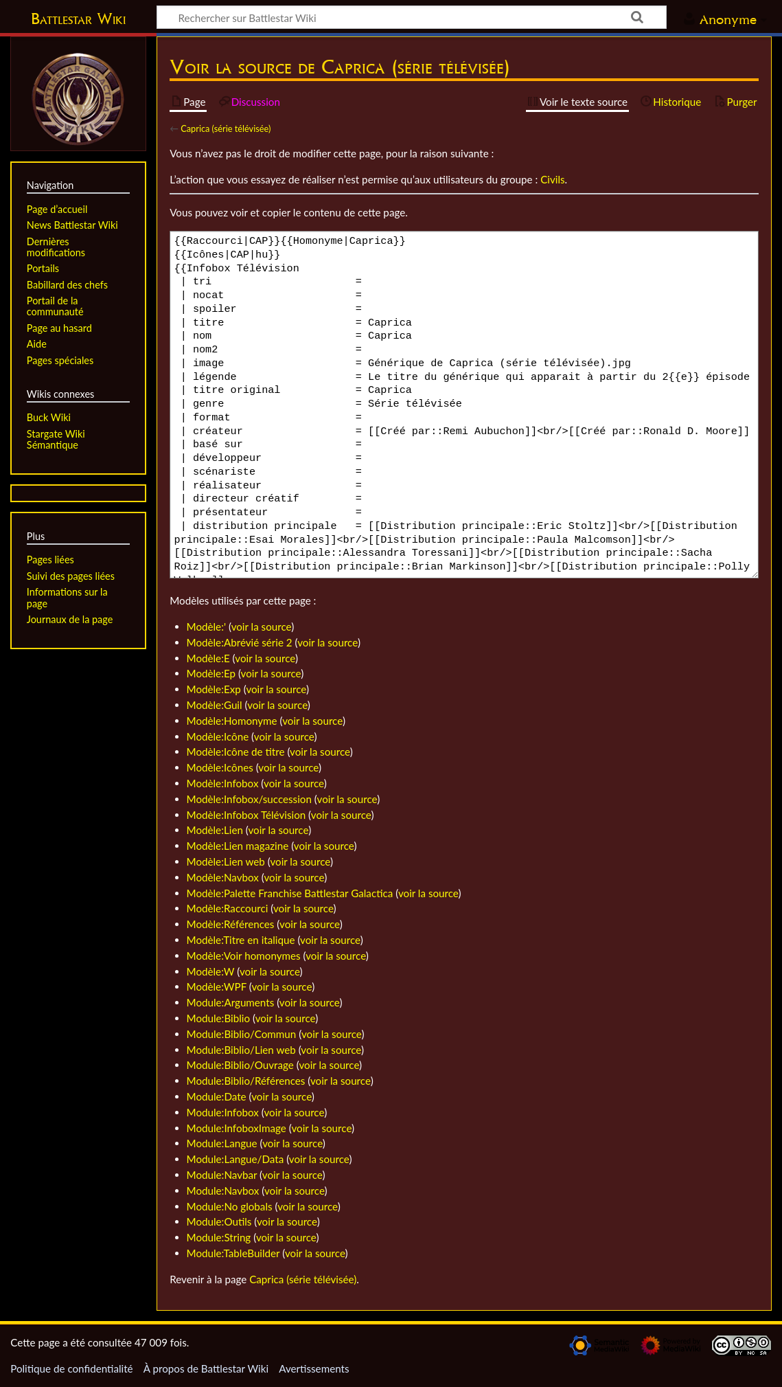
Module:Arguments (231, 1002)
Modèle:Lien (215, 830)
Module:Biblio (219, 1018)
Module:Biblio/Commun (242, 1034)
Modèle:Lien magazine (238, 845)
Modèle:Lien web (226, 861)
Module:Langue (222, 1143)
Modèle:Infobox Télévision (246, 815)
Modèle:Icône (218, 736)
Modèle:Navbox (223, 877)
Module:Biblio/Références (246, 1080)
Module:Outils (219, 1221)
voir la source (261, 626)
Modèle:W (211, 971)
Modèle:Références (231, 924)
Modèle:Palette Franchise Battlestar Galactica (290, 893)
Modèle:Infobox (223, 783)
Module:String (219, 1237)
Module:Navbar (222, 1175)
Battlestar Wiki (78, 18)
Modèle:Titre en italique (241, 940)
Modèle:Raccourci (227, 908)
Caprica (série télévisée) (226, 128)
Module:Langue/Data (235, 1159)
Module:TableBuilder (233, 1253)
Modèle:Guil (214, 705)
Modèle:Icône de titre (236, 751)
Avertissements (314, 1368)
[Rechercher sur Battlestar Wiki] (411, 17)
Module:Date (216, 1096)
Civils (552, 179)
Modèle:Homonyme (232, 720)
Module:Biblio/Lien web (241, 1050)
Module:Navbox (223, 1190)
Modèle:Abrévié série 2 (239, 642)
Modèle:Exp (214, 689)
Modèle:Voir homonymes (244, 955)
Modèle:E (208, 658)
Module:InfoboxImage (236, 1128)
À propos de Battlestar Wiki (205, 1368)
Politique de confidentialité (71, 1368)
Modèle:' (207, 626)
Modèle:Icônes (220, 767)
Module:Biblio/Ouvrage (240, 1065)
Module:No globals (230, 1206)
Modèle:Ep (211, 673)
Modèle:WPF (216, 986)
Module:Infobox (223, 1112)
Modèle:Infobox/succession (249, 799)
